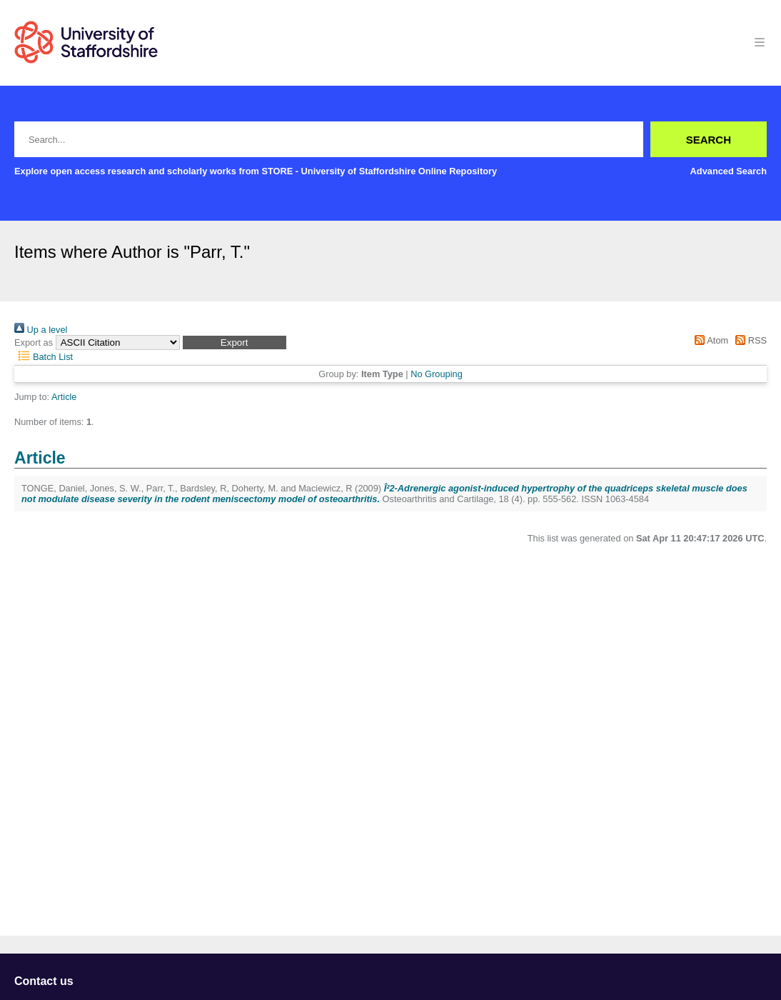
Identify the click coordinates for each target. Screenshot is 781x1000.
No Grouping (436, 374)
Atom (709, 340)
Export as (33, 342)
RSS (749, 340)
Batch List (43, 356)
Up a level (40, 329)
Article (64, 396)
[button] (234, 342)
